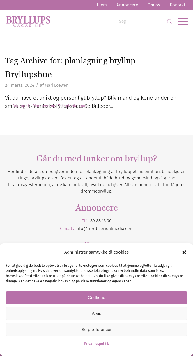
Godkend (96, 297)
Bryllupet (20, 106)
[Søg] (145, 21)
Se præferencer (96, 329)
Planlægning (43, 106)
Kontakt (177, 5)
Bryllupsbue (28, 74)
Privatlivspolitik (96, 344)
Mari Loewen (56, 85)
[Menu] (180, 21)
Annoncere (127, 5)
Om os (154, 5)
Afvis (96, 313)
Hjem (102, 5)
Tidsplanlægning (73, 106)
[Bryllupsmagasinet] (78, 21)
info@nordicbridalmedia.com (104, 228)
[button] (184, 252)
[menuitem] (101, 5)
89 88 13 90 (100, 220)
